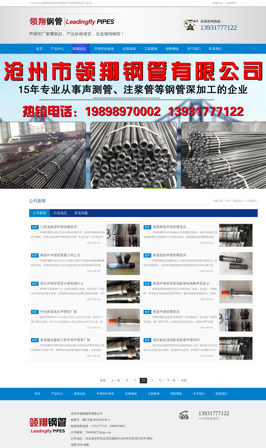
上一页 (115, 380)
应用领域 (129, 48)
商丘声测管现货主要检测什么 (62, 283)
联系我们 (232, 3)
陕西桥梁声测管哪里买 (169, 227)
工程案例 (150, 48)
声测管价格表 (104, 48)
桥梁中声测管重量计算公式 (60, 255)
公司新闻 (37, 201)
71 (135, 380)
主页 (227, 200)
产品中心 (57, 48)
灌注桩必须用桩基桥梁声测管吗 (176, 340)
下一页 (171, 380)
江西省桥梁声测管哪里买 (58, 227)
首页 (39, 48)
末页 (184, 380)
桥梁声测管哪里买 (166, 311)
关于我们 (194, 48)
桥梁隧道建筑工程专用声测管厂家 (65, 340)
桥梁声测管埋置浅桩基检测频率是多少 (181, 283)
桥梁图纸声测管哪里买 (169, 255)
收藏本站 (218, 3)
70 (126, 380)
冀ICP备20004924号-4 (96, 419)
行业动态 (60, 213)
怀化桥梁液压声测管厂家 (58, 311)
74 (160, 380)
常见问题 (81, 213)
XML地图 (83, 444)
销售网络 (172, 48)
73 (151, 380)
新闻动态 (79, 48)
